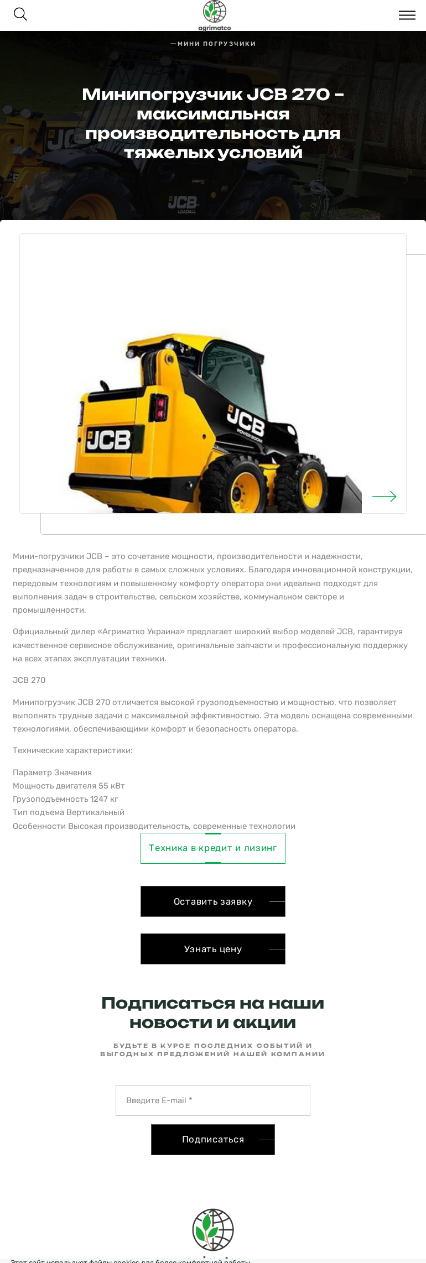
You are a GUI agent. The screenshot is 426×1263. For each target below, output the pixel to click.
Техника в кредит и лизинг (213, 847)
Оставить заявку (213, 901)
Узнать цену (213, 948)
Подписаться (213, 1139)
